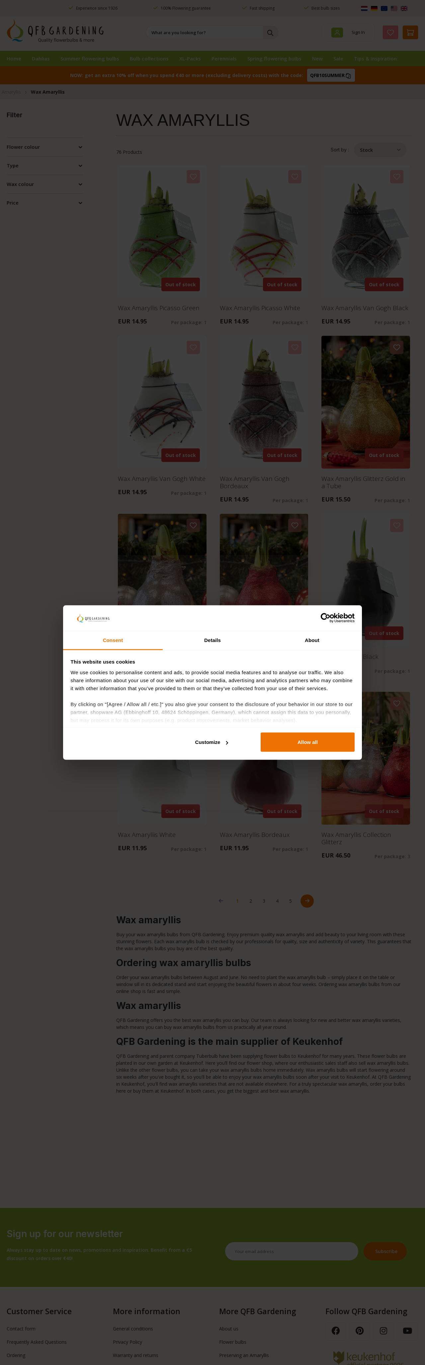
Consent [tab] (113, 640)
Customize (211, 742)
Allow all (308, 742)
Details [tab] (212, 640)
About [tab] (312, 640)
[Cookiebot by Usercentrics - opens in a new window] (326, 618)
